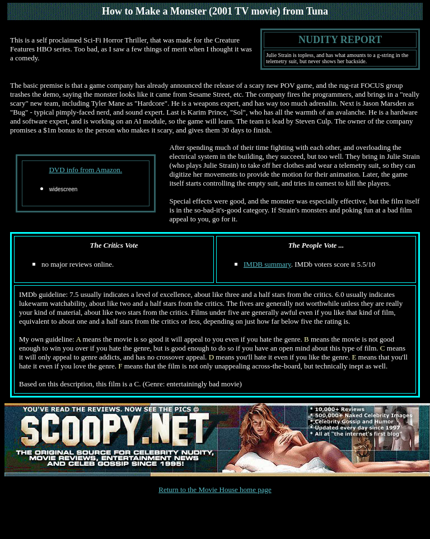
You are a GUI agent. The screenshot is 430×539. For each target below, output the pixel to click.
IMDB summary (267, 264)
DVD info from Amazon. (85, 170)
